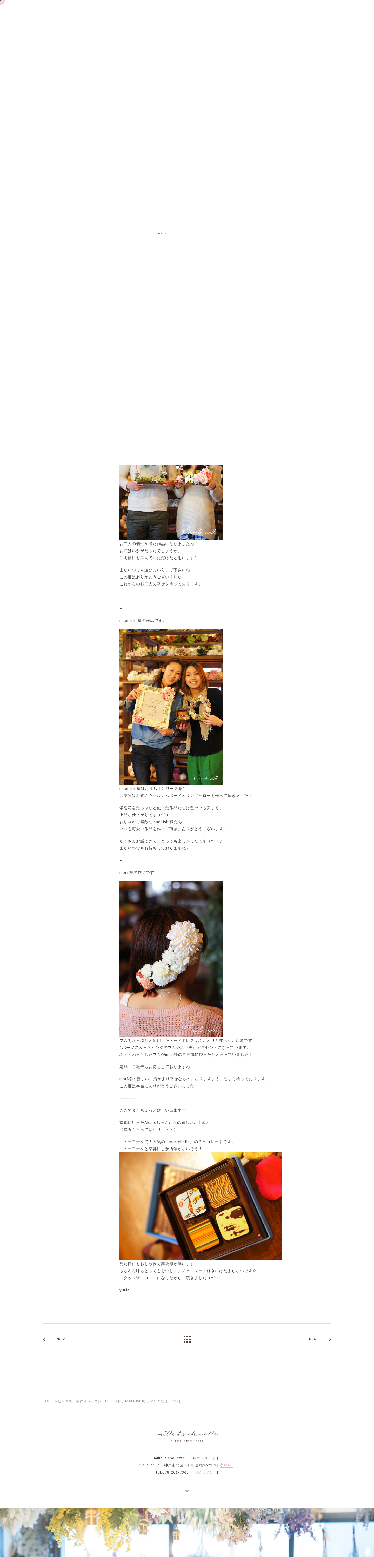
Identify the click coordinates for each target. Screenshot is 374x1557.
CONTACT (205, 1472)
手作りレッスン (89, 1401)
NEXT (320, 1339)
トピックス (63, 1401)
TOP (47, 1401)
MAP (226, 1465)
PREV (54, 1339)
